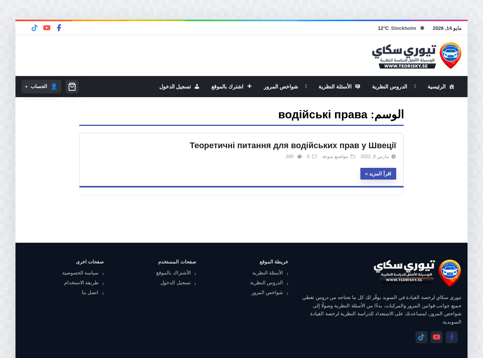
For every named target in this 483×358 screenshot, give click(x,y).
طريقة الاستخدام (81, 282)
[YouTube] (47, 28)
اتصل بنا (90, 292)
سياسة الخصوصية (80, 273)
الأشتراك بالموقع (173, 273)
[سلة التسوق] (72, 86)
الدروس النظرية (266, 282)
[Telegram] (35, 28)
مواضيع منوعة (335, 156)
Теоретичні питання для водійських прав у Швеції (293, 145)
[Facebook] (59, 28)
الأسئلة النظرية (267, 273)
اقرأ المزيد (380, 174)
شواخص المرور (267, 292)
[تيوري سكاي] (416, 273)
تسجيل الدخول (175, 282)
